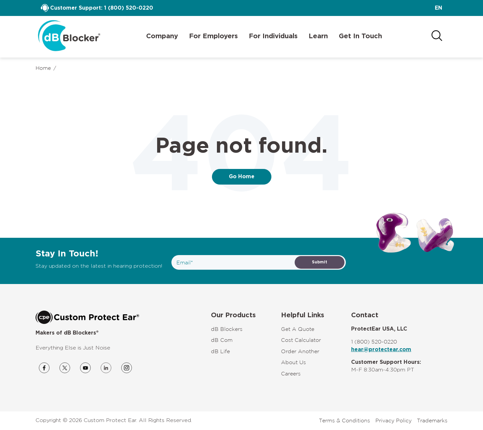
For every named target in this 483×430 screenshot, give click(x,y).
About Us (293, 362)
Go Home (241, 176)
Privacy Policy (393, 420)
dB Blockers (226, 329)
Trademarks (432, 420)
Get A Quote (297, 329)
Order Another (300, 351)
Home (43, 68)
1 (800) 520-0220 (128, 8)
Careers (291, 373)
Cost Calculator (301, 340)
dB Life (220, 351)
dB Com (222, 340)
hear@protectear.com (381, 349)
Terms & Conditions (344, 420)
